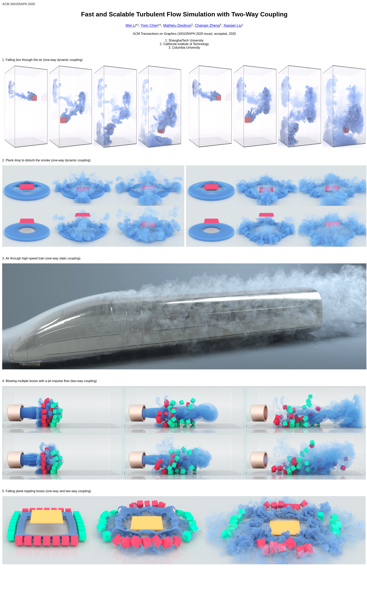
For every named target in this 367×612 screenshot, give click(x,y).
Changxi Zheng (207, 26)
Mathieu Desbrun (177, 26)
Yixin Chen (149, 26)
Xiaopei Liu (232, 26)
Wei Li (131, 26)
